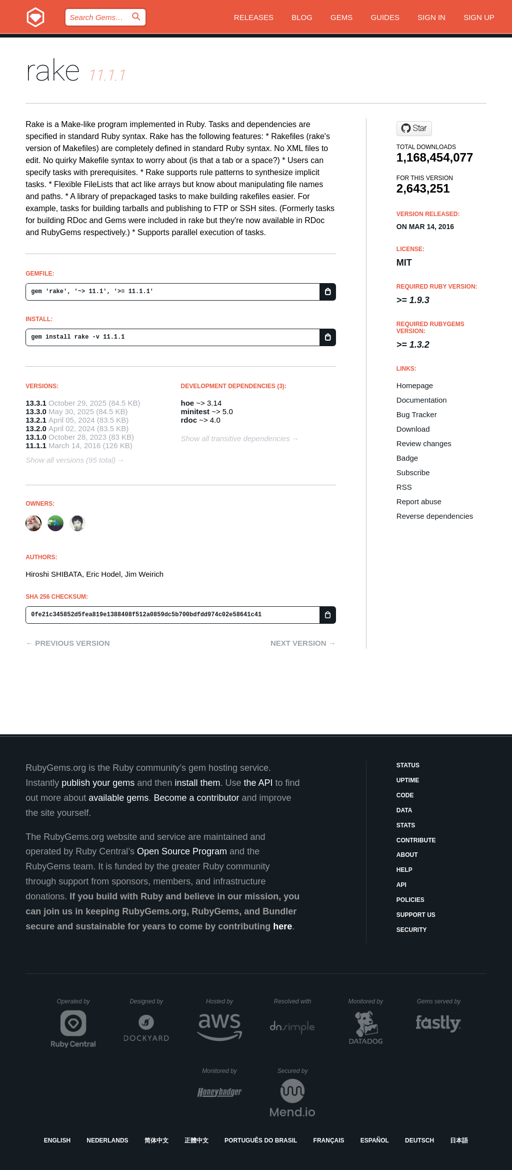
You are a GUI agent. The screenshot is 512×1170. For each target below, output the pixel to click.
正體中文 (196, 1140)
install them (197, 783)
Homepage (414, 385)
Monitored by (368, 1001)
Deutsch (419, 1140)
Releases (254, 17)
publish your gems (98, 783)
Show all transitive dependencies (235, 438)
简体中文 (156, 1140)
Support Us (416, 914)
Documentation (421, 400)
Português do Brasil (260, 1140)
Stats (406, 825)
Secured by (296, 1070)
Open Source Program (182, 851)
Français (329, 1140)
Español (374, 1140)
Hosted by (224, 1001)
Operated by (76, 1005)
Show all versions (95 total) (71, 460)
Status (408, 765)
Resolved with (294, 1001)
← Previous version (68, 643)
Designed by (149, 1001)
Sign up (479, 17)
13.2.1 (36, 420)
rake (53, 70)
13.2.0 (36, 428)
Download (413, 429)
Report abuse (419, 501)
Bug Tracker (416, 414)
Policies (410, 899)
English (57, 1140)
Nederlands (107, 1140)
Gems (341, 17)
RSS (404, 487)
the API (258, 783)
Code (405, 795)
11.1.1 (36, 445)
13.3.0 (36, 411)
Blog (302, 17)
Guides (385, 17)
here (282, 926)
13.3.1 (36, 403)
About (407, 854)
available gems (118, 798)
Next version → (303, 643)
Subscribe (413, 472)
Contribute (416, 840)
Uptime (407, 780)
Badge (407, 458)
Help (404, 869)
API (401, 884)
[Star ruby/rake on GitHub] (414, 128)
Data (404, 810)
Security (411, 929)
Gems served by (439, 1001)
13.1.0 (36, 437)
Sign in (432, 17)
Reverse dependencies (434, 516)
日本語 (459, 1140)
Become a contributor (196, 798)
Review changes (424, 443)
